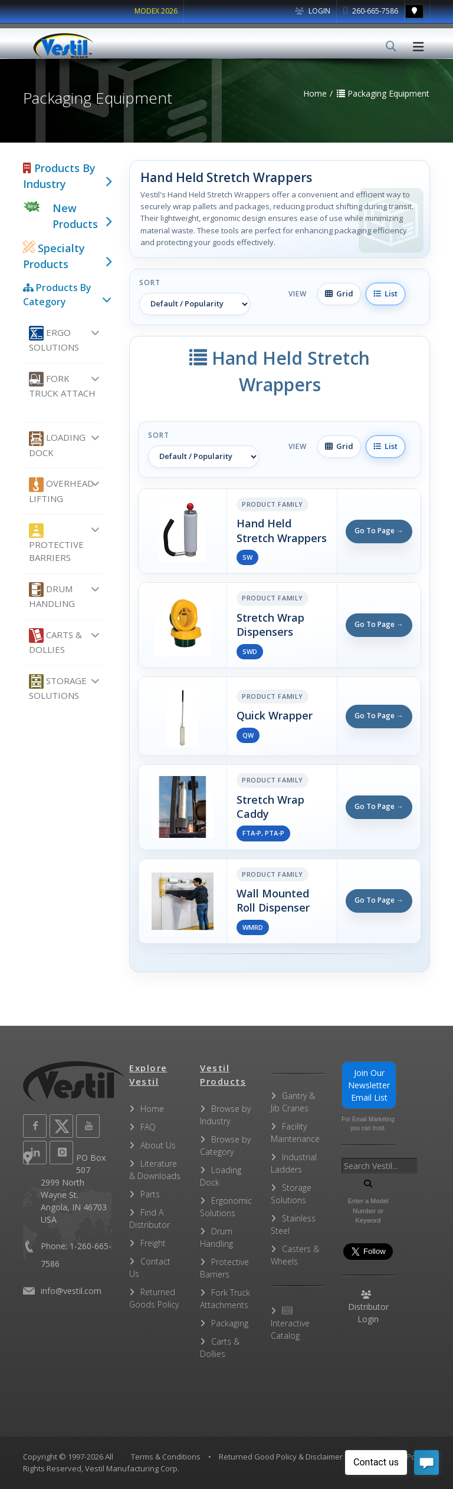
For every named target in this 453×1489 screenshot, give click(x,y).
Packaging (229, 1323)
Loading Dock (57, 444)
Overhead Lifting (61, 490)
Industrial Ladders (294, 1163)
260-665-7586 (370, 11)
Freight (153, 1243)
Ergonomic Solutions (226, 1207)
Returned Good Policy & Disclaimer (281, 1456)
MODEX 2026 (156, 11)
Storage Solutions (58, 687)
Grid (339, 293)
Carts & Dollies (55, 641)
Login (312, 11)
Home (152, 1108)
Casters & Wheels (295, 1255)
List (385, 293)
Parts (150, 1194)
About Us (158, 1145)
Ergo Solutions (54, 339)
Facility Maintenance (295, 1132)
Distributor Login (368, 1307)
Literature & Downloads (154, 1169)
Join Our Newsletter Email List (369, 1085)
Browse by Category (225, 1145)
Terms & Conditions (166, 1456)
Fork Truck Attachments (225, 1298)
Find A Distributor (149, 1218)
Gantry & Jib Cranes (293, 1102)
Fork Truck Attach (62, 385)
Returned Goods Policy (154, 1298)
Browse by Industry (225, 1115)
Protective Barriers (56, 543)
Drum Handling (52, 595)
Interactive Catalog (290, 1323)
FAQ (148, 1127)
